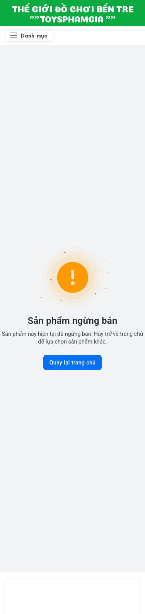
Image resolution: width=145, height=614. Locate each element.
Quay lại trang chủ (72, 362)
